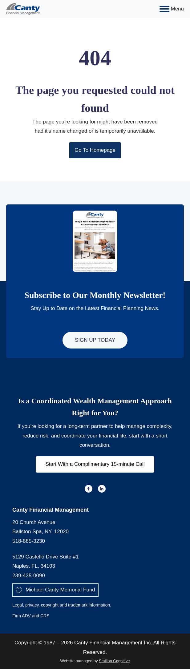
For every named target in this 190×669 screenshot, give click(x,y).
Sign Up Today (95, 340)
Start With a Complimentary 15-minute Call (94, 464)
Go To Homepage (95, 150)
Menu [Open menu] (172, 9)
